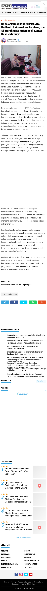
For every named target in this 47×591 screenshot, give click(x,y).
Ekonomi (27, 551)
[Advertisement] (23, 179)
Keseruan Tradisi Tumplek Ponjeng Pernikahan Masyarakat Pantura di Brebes (18, 527)
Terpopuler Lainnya (23, 537)
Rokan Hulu (6, 567)
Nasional (31, 13)
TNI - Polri (28, 567)
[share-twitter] (23, 302)
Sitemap (13, 582)
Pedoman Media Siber (28, 584)
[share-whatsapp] (33, 302)
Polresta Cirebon (31, 564)
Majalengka (6, 557)
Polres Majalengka (12, 13)
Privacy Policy (38, 582)
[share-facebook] (14, 302)
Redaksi (6, 582)
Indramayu (5, 554)
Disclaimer (15, 584)
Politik (4, 561)
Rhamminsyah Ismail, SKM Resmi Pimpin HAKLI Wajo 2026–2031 (17, 471)
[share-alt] (5, 302)
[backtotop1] (45, 589)
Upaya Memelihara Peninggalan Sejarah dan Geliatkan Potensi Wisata (16, 485)
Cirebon (24, 13)
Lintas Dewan (29, 554)
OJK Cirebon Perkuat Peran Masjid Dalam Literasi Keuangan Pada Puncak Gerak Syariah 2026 (18, 514)
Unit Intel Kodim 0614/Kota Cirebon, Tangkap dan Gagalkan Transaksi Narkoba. (18, 499)
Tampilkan (40, 381)
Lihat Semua (23, 394)
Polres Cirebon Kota (32, 561)
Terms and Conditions (25, 582)
